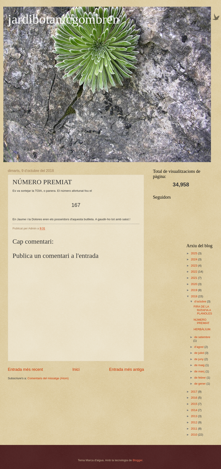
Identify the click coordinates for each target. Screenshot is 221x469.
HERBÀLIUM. (202, 329)
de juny (199, 359)
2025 (194, 253)
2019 (194, 290)
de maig (199, 365)
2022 (194, 271)
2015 (194, 404)
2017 (194, 391)
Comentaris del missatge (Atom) (48, 378)
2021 (194, 277)
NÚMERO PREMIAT (201, 321)
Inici (75, 369)
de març (199, 371)
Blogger (137, 460)
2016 (194, 397)
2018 (194, 296)
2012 (194, 422)
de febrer (200, 377)
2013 (194, 416)
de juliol (199, 353)
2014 (194, 410)
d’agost (199, 347)
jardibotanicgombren (63, 19)
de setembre (202, 337)
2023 (194, 265)
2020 (194, 284)
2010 (194, 434)
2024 (194, 259)
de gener (200, 383)
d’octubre (200, 301)
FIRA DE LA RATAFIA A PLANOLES (203, 310)
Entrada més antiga (126, 369)
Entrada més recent (25, 369)
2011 (194, 428)
